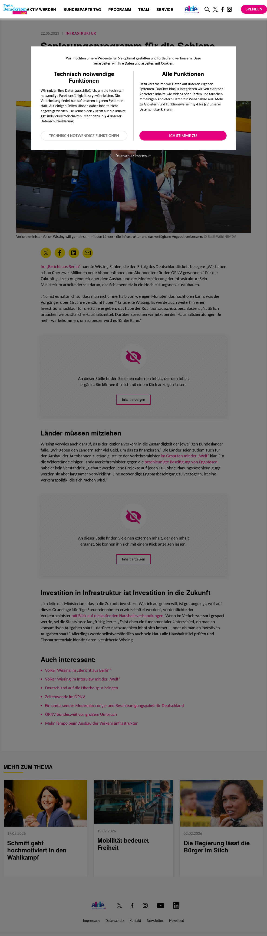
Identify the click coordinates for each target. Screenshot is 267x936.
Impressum (143, 156)
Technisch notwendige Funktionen (84, 135)
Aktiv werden (41, 10)
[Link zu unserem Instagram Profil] (229, 9)
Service (164, 10)
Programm (119, 10)
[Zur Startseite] (15, 9)
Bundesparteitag (82, 9)
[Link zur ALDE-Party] (191, 9)
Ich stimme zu (183, 135)
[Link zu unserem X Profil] (215, 9)
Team (143, 10)
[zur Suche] (207, 9)
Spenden (254, 9)
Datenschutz (124, 156)
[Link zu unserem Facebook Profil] (222, 9)
